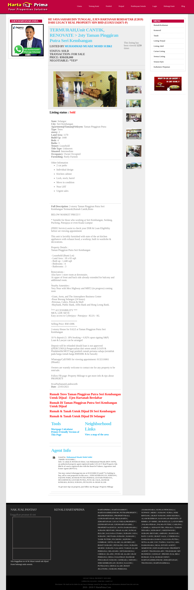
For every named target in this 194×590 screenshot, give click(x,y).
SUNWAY (145, 512)
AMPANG (163, 533)
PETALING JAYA (121, 545)
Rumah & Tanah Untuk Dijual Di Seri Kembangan (82, 411)
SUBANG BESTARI (106, 530)
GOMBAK (102, 542)
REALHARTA (121, 518)
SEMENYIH (146, 548)
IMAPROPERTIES (105, 515)
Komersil (157, 30)
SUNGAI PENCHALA (165, 509)
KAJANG (128, 563)
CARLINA (176, 524)
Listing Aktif (159, 46)
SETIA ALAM (114, 542)
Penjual (121, 6)
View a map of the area (97, 434)
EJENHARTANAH (105, 524)
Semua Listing (159, 56)
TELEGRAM (170, 551)
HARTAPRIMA (104, 509)
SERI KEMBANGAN (106, 563)
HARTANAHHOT (119, 509)
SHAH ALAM (121, 530)
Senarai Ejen (159, 62)
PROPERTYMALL (122, 515)
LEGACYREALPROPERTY (124, 521)
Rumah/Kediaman (161, 25)
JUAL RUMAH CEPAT (159, 557)
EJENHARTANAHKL (123, 524)
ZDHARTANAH (104, 521)
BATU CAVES (147, 536)
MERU (154, 512)
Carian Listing (159, 51)
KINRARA (123, 560)
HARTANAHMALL (162, 563)
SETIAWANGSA (127, 551)
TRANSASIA (146, 563)
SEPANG (132, 560)
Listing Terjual (159, 41)
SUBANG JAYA (130, 533)
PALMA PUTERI (164, 524)
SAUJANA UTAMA (114, 533)
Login (154, 6)
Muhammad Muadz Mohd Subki (88, 46)
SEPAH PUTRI (158, 527)
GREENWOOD (168, 530)
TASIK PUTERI (104, 539)
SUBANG (102, 536)
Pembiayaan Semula (138, 6)
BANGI (120, 563)
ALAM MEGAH (127, 542)
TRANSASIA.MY (156, 551)
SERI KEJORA (173, 515)
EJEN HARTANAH (161, 548)
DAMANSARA (148, 509)
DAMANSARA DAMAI (151, 539)
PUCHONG (117, 539)
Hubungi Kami (169, 6)
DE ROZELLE (164, 521)
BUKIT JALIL (160, 536)
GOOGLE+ (156, 554)
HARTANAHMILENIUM (108, 512)
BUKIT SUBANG (105, 545)
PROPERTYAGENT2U (107, 527)
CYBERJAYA (173, 536)
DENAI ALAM (116, 566)
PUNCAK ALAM (122, 554)
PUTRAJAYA (103, 566)
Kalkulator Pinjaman (162, 67)
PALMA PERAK (149, 524)
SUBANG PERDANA (118, 569)
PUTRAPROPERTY (128, 512)
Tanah (156, 35)
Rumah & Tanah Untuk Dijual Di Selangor (77, 416)
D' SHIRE (153, 521)
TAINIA (162, 542)
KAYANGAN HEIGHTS (168, 518)
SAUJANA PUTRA (170, 539)
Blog (183, 6)
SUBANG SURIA (165, 512)
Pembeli (108, 6)
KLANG (110, 554)
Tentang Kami (93, 6)
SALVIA (170, 542)
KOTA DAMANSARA (127, 527)
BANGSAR (173, 533)
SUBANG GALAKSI (114, 548)
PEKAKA (169, 527)
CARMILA (145, 527)
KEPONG (127, 539)
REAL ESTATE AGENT (165, 545)
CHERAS (101, 554)
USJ (156, 542)
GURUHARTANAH (106, 518)
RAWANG (130, 536)
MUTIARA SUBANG (116, 536)
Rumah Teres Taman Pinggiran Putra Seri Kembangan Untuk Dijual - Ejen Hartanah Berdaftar (85, 396)
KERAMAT (156, 530)
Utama (79, 6)
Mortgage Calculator (62, 429)
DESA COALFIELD (116, 557)
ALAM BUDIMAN (149, 518)
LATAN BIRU (177, 521)
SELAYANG (113, 551)
